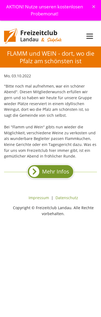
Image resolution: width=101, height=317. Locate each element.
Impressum (39, 197)
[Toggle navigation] (89, 36)
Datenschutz (66, 197)
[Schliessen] (93, 6)
